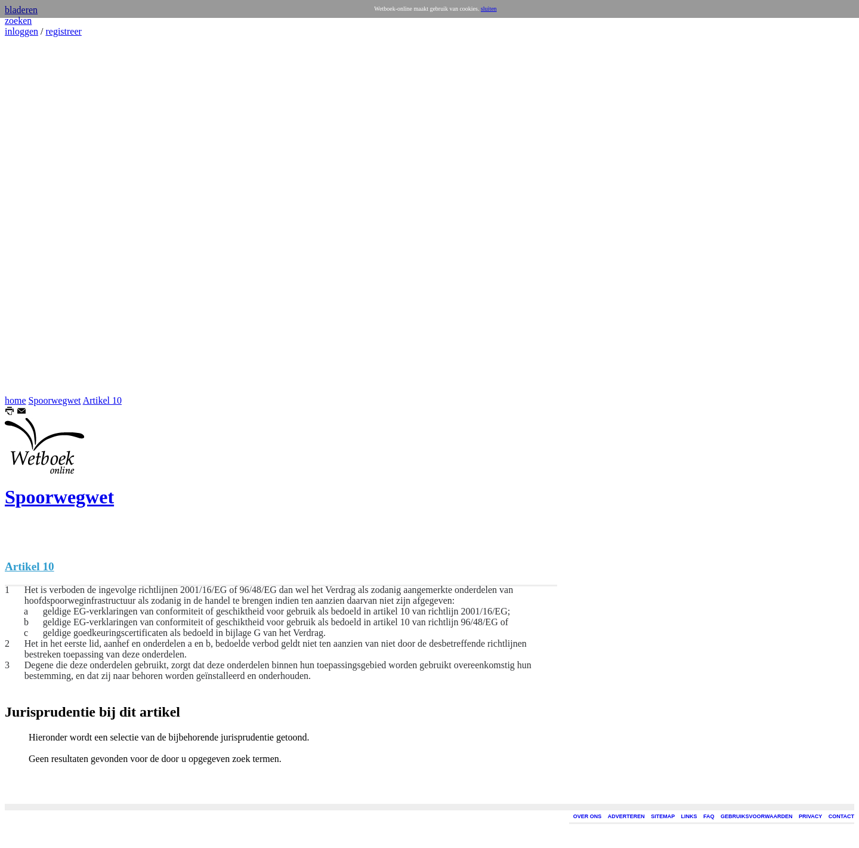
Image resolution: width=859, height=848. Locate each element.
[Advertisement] (40, 216)
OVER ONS (587, 816)
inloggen (21, 31)
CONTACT (841, 816)
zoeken (18, 21)
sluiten (489, 8)
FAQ (709, 816)
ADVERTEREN (626, 816)
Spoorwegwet (55, 400)
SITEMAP (663, 816)
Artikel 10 (102, 400)
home (15, 400)
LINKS (689, 816)
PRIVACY (810, 816)
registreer (63, 31)
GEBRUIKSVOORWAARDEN (756, 816)
